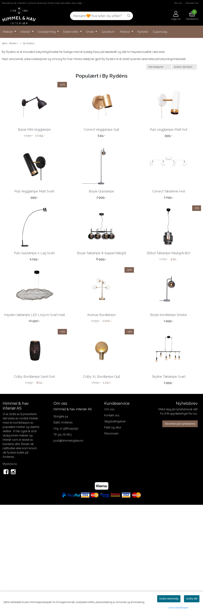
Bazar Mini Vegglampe (34, 151)
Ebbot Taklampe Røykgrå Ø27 (168, 318)
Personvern (111, 541)
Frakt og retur (112, 535)
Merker (125, 31)
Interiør (25, 31)
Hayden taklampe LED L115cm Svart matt (34, 401)
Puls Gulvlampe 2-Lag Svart (34, 318)
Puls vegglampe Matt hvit (168, 151)
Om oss (178, 3)
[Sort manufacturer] (158, 67)
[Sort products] (184, 67)
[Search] (101, 16)
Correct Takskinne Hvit (168, 234)
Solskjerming (47, 31)
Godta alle (191, 598)
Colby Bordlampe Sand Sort (34, 484)
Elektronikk (71, 31)
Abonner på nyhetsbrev (180, 531)
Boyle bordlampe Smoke (168, 401)
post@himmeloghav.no (68, 548)
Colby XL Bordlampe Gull (101, 484)
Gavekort (107, 31)
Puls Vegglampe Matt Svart (34, 234)
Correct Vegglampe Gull (101, 151)
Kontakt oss (192, 3)
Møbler (8, 31)
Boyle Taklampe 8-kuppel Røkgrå (101, 318)
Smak (90, 31)
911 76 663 (65, 542)
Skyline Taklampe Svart (168, 484)
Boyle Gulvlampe (101, 234)
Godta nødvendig (168, 598)
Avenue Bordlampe (101, 401)
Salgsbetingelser (115, 529)
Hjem (4, 43)
